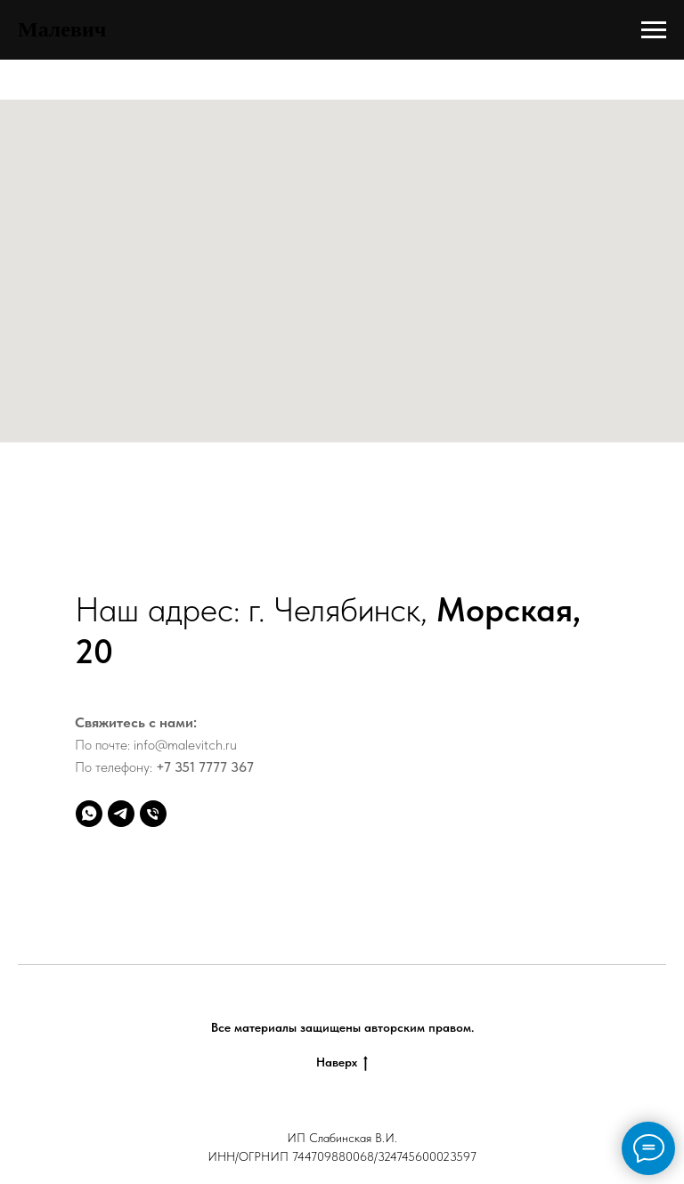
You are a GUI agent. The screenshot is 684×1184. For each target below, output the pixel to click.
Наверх (342, 1063)
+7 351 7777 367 (205, 766)
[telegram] (121, 813)
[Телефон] (153, 813)
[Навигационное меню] (653, 30)
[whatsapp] (89, 813)
